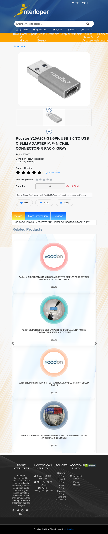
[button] (94, 343)
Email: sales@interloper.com (44, 489)
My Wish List (39, 30)
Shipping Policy (61, 474)
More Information (38, 215)
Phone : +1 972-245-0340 (43, 477)
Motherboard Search (76, 477)
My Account (22, 30)
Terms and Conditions (61, 498)
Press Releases (76, 483)
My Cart (57, 30)
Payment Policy (61, 492)
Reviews (58, 215)
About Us (72, 30)
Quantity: (21, 186)
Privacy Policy (61, 486)
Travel (16, 34)
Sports (33, 34)
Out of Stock (73, 186)
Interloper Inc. (69, 529)
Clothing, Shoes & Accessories (89, 37)
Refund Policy (61, 480)
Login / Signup (80, 2)
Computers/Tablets (70, 34)
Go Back (19, 46)
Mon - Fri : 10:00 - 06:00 (43, 483)
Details (18, 215)
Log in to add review (52, 172)
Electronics (52, 34)
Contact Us (86, 30)
